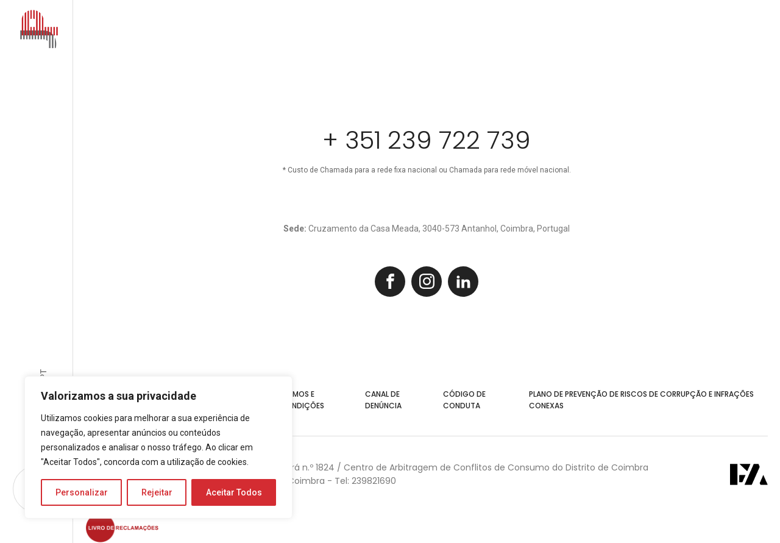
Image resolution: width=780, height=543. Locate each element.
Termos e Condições (302, 400)
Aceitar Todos (234, 492)
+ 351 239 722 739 (426, 140)
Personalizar (81, 492)
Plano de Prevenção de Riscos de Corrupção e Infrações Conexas (641, 400)
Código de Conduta (464, 400)
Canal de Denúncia (383, 400)
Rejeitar (156, 492)
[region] (158, 447)
